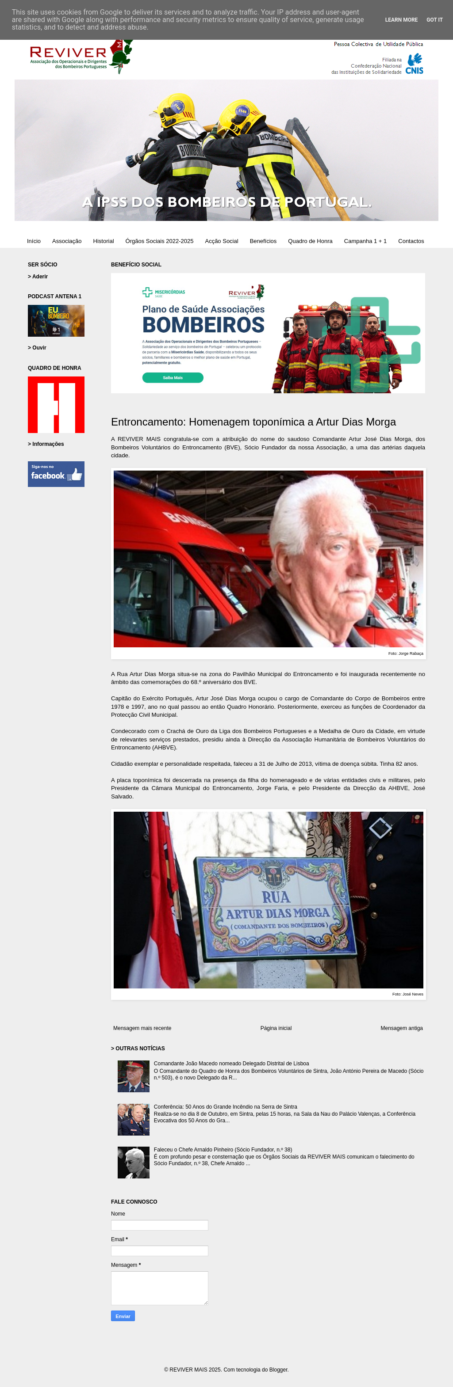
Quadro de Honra (310, 241)
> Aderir (38, 277)
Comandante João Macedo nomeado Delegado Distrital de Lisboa (231, 1063)
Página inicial (276, 1028)
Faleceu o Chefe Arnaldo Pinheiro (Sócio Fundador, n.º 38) (223, 1150)
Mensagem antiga (402, 1028)
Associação (66, 241)
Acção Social (221, 241)
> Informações (46, 444)
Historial (103, 241)
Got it (434, 20)
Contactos (411, 241)
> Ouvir (37, 348)
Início (34, 241)
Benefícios (263, 241)
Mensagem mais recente (142, 1028)
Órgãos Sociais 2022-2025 (160, 241)
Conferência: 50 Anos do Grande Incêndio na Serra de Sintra (225, 1107)
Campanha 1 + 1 (365, 241)
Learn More (401, 20)
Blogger (278, 1370)
